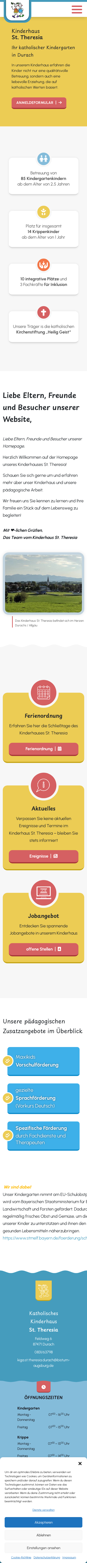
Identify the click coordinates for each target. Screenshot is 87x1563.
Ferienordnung (39, 748)
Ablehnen (43, 1535)
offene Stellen (39, 949)
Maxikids (37, 1061)
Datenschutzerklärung (47, 1557)
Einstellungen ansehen (43, 1548)
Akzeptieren (44, 1522)
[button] (80, 1463)
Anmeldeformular (34, 102)
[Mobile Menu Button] (77, 9)
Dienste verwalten (43, 1510)
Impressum (69, 1557)
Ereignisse (38, 856)
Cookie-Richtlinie (21, 1557)
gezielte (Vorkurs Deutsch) (36, 1098)
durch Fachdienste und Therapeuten (41, 1135)
